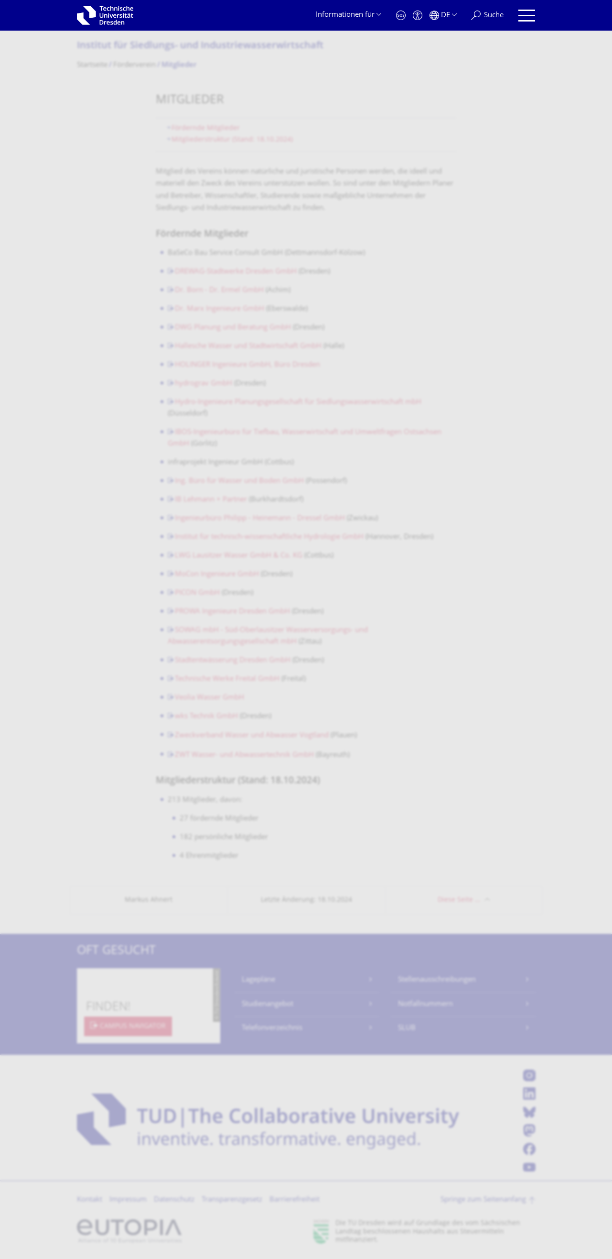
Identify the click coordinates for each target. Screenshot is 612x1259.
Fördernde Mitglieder (206, 128)
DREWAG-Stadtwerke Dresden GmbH (236, 271)
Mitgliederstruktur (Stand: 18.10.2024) (232, 140)
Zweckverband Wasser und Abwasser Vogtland (252, 735)
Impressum (128, 1200)
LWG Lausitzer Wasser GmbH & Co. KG (238, 555)
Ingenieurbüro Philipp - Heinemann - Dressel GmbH (260, 518)
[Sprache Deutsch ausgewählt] (443, 16)
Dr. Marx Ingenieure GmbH (219, 309)
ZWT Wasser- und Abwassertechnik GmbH (244, 755)
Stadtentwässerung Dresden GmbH (232, 660)
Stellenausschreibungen (437, 980)
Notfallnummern (425, 1004)
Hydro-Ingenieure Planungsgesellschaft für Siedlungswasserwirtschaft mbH (298, 402)
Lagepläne (258, 980)
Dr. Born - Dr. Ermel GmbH (219, 290)
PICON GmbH (197, 593)
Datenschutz (174, 1200)
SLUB (407, 1028)
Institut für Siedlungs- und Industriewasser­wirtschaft (200, 46)
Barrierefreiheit (294, 1200)
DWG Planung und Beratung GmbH (233, 327)
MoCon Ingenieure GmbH (217, 574)
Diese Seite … (459, 900)
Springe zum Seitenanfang (483, 1200)
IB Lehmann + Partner (211, 500)
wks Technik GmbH (206, 716)
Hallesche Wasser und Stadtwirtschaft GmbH (248, 346)
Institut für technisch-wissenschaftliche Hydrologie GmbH (269, 537)
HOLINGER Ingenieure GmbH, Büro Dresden (247, 365)
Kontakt (89, 1200)
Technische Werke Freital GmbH (227, 679)
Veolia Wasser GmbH (209, 697)
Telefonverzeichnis (272, 1028)
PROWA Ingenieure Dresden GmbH (232, 611)
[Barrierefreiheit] (417, 15)
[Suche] (487, 16)
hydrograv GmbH (203, 383)
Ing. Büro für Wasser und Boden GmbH (239, 481)
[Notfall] (401, 15)
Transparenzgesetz (232, 1200)
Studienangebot (267, 1004)
